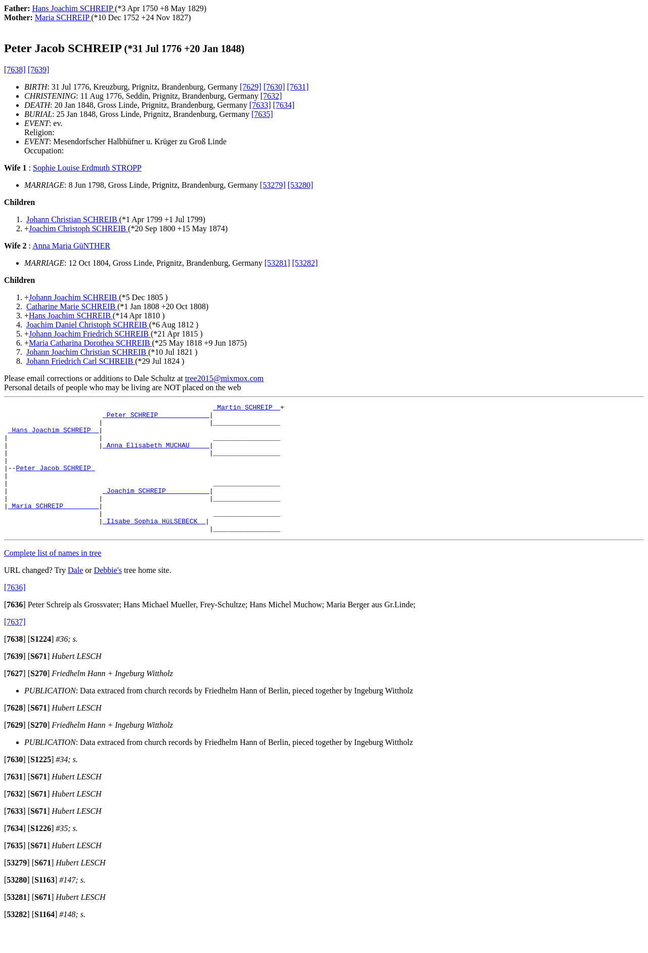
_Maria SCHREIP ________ (53, 526)
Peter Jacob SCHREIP (55, 481)
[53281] (277, 263)
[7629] (251, 86)
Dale (75, 596)
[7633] (260, 105)
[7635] (262, 114)
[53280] (301, 185)
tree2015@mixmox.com (224, 378)
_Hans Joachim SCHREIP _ (53, 435)
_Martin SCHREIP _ (246, 408)
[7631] (298, 86)
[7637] (15, 647)
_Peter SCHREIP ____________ (156, 417)
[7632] (271, 96)
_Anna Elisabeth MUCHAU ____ (156, 454)
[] (15, 630)
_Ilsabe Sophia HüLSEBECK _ (154, 545)
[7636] (15, 613)
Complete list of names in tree (52, 578)
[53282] (305, 263)
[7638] (15, 69)
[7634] (284, 105)
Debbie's (108, 596)
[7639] (39, 69)
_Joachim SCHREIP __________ (156, 508)
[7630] (274, 86)
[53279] (273, 185)
